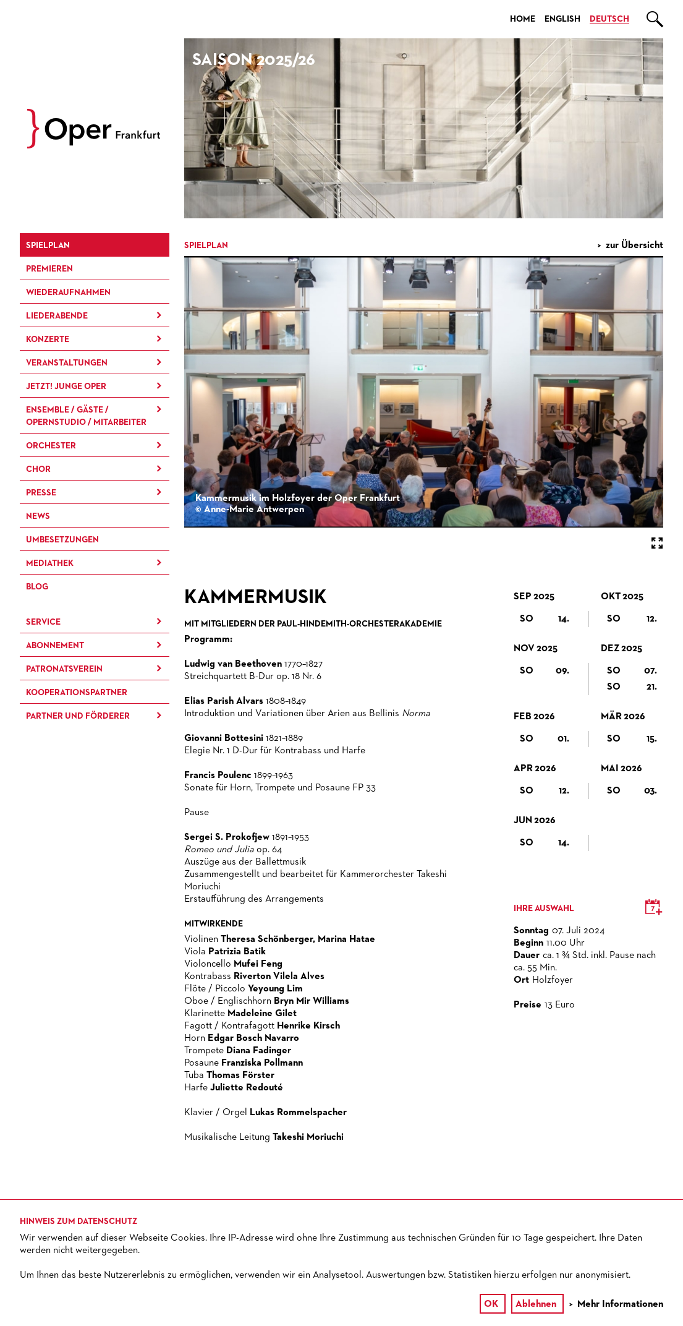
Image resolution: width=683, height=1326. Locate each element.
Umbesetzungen (62, 540)
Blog (37, 587)
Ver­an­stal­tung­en (67, 363)
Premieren (49, 269)
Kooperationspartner (76, 692)
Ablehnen (535, 1304)
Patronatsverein (64, 669)
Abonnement (55, 645)
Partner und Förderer (78, 716)
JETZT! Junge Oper (66, 386)
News (38, 516)
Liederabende (57, 316)
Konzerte (47, 339)
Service (43, 622)
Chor (38, 469)
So (544, 619)
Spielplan (48, 245)
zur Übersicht (634, 245)
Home (522, 19)
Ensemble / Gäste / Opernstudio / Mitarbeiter (86, 416)
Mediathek (50, 563)
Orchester (51, 446)
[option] (423, 128)
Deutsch (609, 19)
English (562, 19)
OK (491, 1304)
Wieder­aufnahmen (68, 292)
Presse (41, 493)
